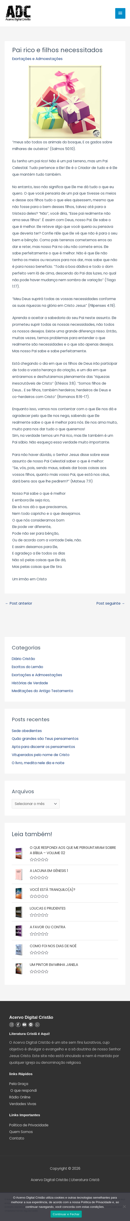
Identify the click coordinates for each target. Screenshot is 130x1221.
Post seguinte (111, 603)
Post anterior (18, 603)
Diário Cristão (23, 658)
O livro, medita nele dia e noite (38, 762)
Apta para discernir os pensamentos (43, 746)
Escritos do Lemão (27, 666)
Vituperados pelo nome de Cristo (41, 754)
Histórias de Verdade (30, 683)
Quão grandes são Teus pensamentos (45, 738)
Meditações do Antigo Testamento (42, 690)
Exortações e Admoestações (37, 58)
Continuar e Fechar (66, 1214)
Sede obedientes (27, 730)
